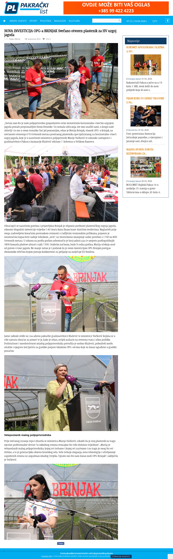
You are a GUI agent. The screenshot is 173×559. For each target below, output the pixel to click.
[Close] (171, 552)
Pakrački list (132, 130)
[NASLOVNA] (5, 21)
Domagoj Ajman (134, 78)
